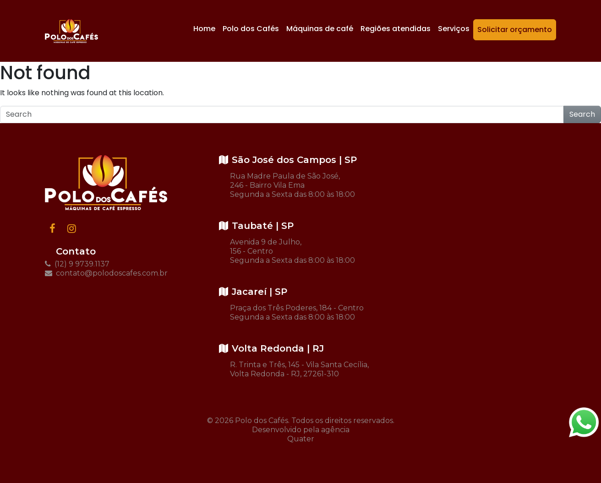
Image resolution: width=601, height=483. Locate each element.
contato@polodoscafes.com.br (106, 273)
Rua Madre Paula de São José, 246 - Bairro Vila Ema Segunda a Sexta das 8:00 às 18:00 (292, 185)
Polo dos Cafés (251, 28)
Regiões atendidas (396, 28)
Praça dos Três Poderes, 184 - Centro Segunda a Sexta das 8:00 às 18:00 (297, 312)
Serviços (454, 28)
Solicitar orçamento (514, 29)
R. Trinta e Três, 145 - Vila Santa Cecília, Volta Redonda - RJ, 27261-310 (299, 369)
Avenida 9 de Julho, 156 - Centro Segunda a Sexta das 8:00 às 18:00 (292, 251)
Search (582, 114)
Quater (300, 438)
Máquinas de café (319, 28)
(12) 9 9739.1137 (77, 264)
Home (204, 28)
